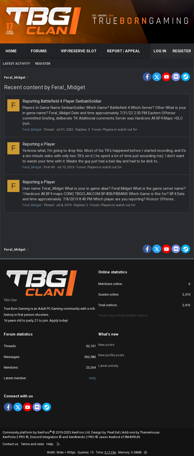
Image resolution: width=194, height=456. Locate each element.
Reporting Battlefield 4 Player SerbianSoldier (62, 101)
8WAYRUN (132, 437)
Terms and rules (32, 444)
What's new (108, 334)
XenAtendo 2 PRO (81, 437)
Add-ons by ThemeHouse (140, 432)
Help (49, 444)
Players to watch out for (120, 129)
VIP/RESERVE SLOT (78, 51)
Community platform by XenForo (46, 432)
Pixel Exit (113, 432)
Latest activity (16, 63)
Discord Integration (44, 437)
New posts (106, 343)
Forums (39, 51)
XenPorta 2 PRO (14, 437)
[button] (21, 51)
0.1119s (110, 452)
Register (42, 63)
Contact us (10, 444)
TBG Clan (10, 300)
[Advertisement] (97, 226)
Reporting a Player (38, 144)
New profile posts (111, 352)
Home (11, 51)
